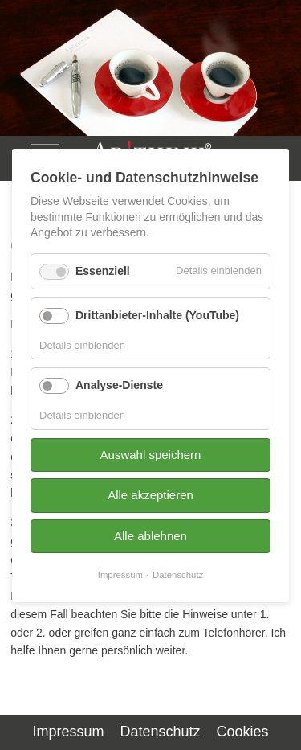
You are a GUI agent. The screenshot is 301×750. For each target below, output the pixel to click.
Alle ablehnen (150, 535)
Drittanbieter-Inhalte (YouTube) (157, 314)
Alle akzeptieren (150, 495)
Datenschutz (160, 731)
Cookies (243, 731)
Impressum (68, 731)
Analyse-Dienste (119, 385)
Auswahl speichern (150, 454)
